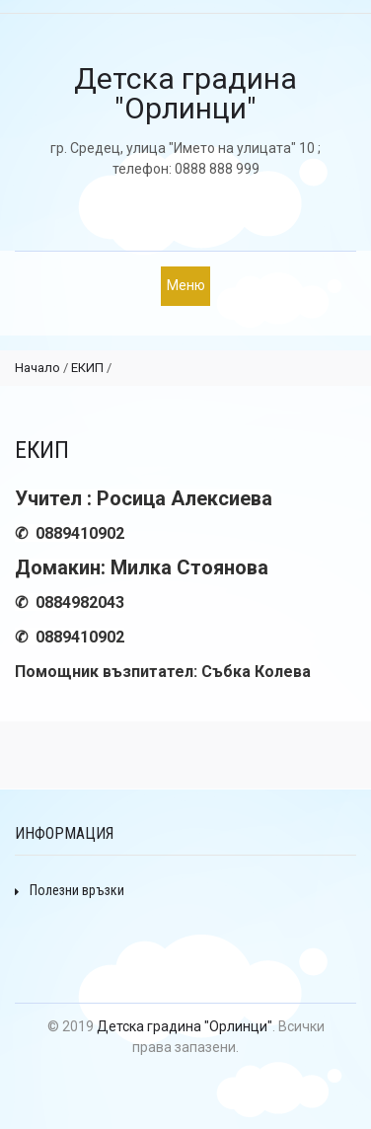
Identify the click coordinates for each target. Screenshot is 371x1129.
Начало (37, 367)
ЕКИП (87, 367)
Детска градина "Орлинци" (184, 1026)
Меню (186, 285)
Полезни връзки (69, 890)
